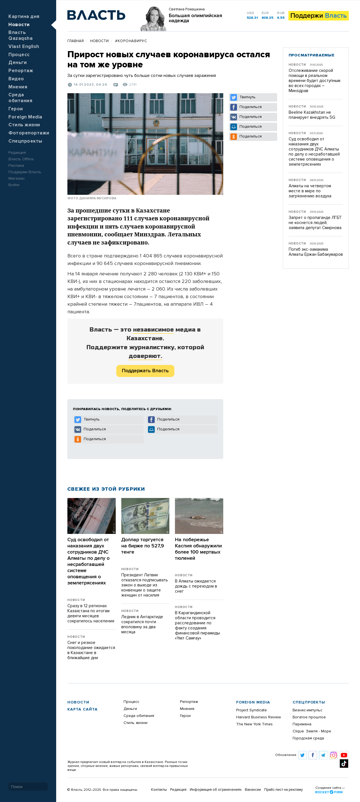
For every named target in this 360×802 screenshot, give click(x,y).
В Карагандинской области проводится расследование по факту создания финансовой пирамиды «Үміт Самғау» (197, 625)
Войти (13, 185)
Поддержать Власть (145, 370)
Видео (16, 79)
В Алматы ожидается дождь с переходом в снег (196, 586)
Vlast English (23, 46)
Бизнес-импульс (307, 710)
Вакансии (253, 790)
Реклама (16, 166)
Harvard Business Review (258, 717)
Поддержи (318, 15)
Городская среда (308, 738)
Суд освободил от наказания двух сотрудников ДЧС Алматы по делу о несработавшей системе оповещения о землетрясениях (314, 151)
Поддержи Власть (24, 172)
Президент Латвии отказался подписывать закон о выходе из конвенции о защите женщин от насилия (144, 585)
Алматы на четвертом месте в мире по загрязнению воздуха (310, 191)
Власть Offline (21, 159)
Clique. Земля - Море (312, 731)
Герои (15, 109)
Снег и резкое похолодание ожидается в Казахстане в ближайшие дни (91, 650)
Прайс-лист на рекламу (283, 790)
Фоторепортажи (28, 133)
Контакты (159, 790)
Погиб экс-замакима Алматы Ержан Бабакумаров (316, 252)
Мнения (17, 87)
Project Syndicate (251, 710)
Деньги (17, 62)
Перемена (302, 724)
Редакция (17, 153)
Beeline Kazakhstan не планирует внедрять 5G (312, 115)
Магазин (16, 178)
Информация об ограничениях (215, 790)
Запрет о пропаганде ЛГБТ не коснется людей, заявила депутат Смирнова (315, 223)
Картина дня (24, 16)
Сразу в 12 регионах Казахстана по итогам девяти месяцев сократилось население (91, 613)
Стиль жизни (24, 125)
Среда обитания (139, 716)
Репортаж (20, 70)
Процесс (19, 54)
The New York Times (254, 724)
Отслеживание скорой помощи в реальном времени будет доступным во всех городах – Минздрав (314, 80)
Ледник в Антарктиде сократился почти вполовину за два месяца (142, 624)
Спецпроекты (25, 141)
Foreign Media (25, 117)
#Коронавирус (131, 41)
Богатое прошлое (309, 717)
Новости (19, 24)
